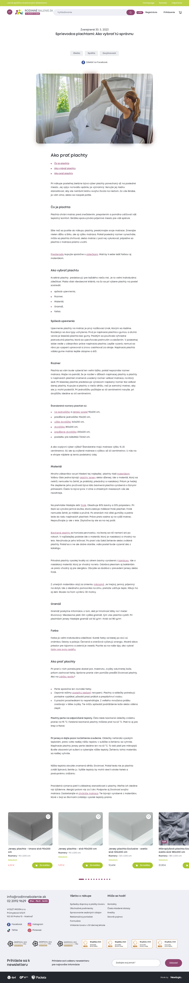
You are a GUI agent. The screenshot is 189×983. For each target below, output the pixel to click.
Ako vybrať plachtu (65, 168)
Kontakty (112, 904)
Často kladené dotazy (118, 908)
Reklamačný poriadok (81, 917)
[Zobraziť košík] (180, 12)
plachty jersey (88, 478)
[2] (86, 879)
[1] (81, 879)
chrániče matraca (88, 794)
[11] (109, 879)
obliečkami (92, 254)
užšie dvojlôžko (62, 422)
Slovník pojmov (115, 917)
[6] (96, 879)
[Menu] (9, 12)
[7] (99, 879)
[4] (91, 879)
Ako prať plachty (63, 174)
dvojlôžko (59, 427)
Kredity (111, 913)
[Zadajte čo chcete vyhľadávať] (94, 12)
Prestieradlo (57, 254)
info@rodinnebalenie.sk (26, 897)
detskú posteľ (80, 412)
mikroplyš (99, 584)
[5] (93, 879)
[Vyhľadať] (130, 12)
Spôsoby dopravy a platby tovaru (87, 904)
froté (83, 505)
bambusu (123, 561)
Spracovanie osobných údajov (85, 913)
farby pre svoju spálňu (63, 650)
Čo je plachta (61, 163)
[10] (107, 879)
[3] (88, 879)
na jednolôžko (62, 412)
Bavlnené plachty (61, 533)
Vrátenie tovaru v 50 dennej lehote (87, 925)
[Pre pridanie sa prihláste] (48, 816)
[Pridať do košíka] (42, 865)
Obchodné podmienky (81, 908)
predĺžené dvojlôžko (65, 432)
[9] (104, 879)
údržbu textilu (66, 677)
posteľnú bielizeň (81, 693)
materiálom (123, 474)
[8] (101, 879)
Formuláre (75, 921)
